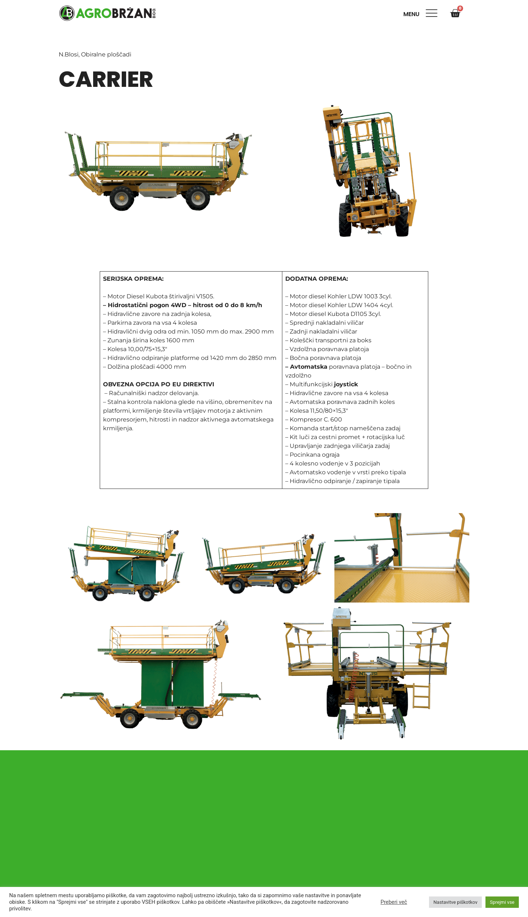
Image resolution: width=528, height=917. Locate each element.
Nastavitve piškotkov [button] (455, 902)
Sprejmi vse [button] (502, 902)
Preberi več (394, 902)
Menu (412, 14)
